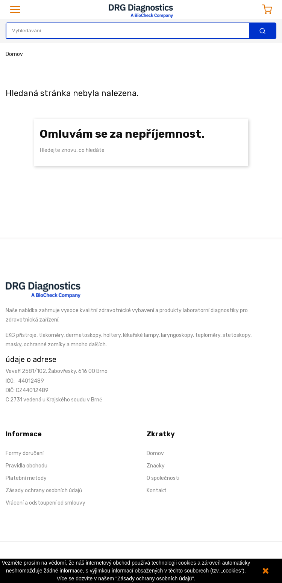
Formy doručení (25, 453)
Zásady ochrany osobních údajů (44, 490)
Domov (155, 453)
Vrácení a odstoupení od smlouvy (45, 503)
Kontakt (157, 490)
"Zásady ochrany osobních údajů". (155, 578)
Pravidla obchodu (26, 466)
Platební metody (26, 478)
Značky (156, 466)
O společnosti (163, 478)
